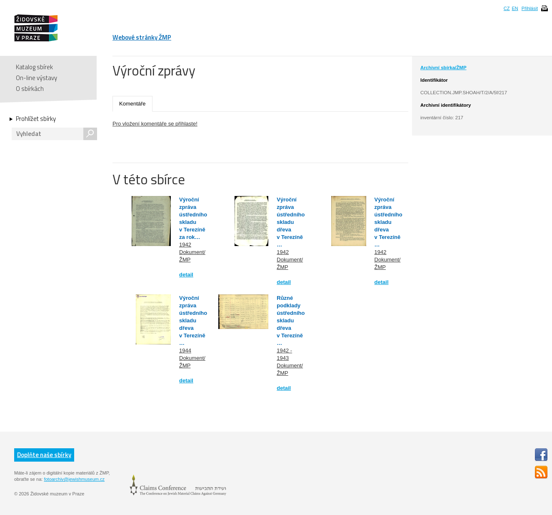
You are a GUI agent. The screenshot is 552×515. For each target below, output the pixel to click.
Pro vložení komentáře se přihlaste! (154, 124)
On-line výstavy (36, 78)
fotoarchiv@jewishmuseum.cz (74, 479)
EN (515, 8)
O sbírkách (30, 88)
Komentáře (132, 103)
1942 (185, 244)
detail (186, 274)
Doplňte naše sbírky (44, 455)
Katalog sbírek (34, 67)
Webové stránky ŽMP (141, 37)
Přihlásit (530, 8)
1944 (185, 350)
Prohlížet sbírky (36, 119)
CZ (507, 8)
